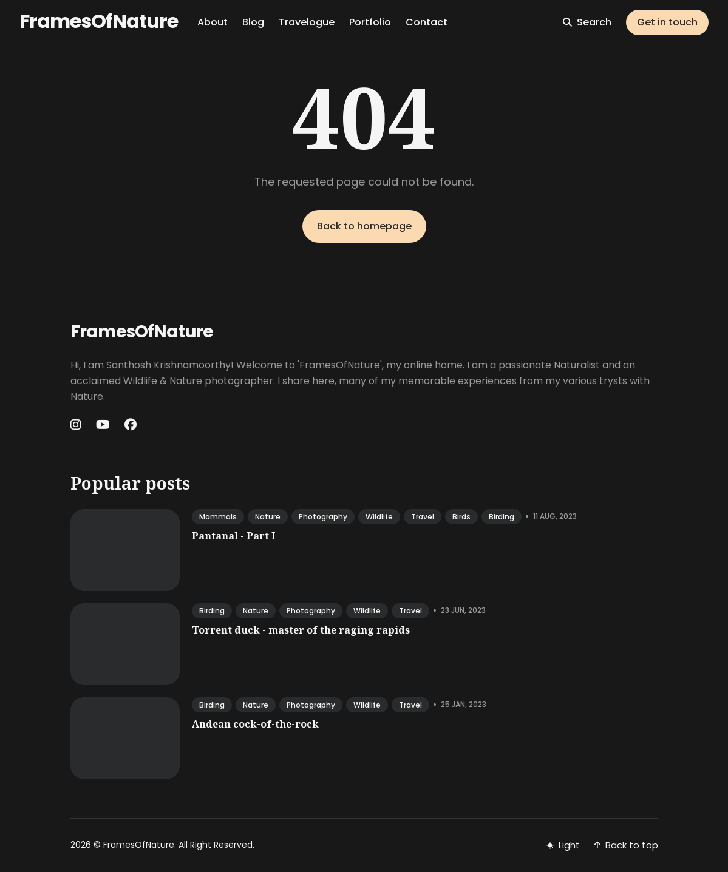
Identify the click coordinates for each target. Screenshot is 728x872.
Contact (426, 22)
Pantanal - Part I (233, 535)
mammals (218, 517)
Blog (253, 22)
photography (323, 517)
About (212, 22)
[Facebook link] (130, 424)
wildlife (379, 517)
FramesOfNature (98, 21)
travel (422, 517)
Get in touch (667, 22)
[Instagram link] (77, 424)
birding (501, 517)
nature (268, 517)
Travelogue (307, 22)
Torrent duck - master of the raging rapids (301, 630)
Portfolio (370, 22)
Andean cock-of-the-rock (255, 724)
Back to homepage (364, 226)
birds (461, 517)
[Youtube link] (103, 424)
